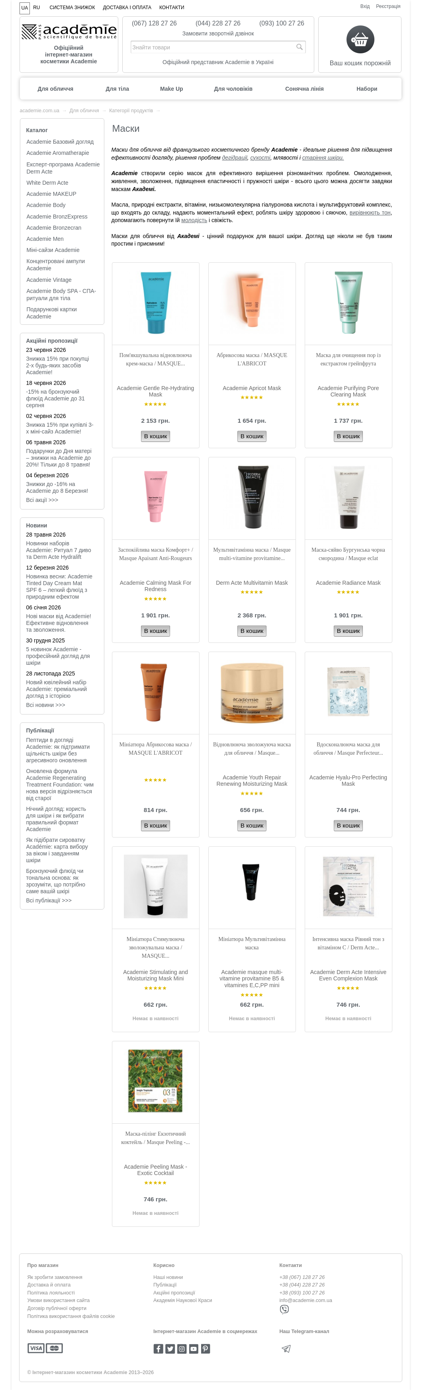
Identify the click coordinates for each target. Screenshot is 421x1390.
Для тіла (117, 89)
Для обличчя (56, 89)
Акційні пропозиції (52, 341)
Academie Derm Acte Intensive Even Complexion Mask (348, 975)
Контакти (171, 7)
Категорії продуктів (131, 110)
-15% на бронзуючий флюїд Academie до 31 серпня (55, 398)
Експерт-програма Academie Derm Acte (63, 168)
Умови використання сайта (58, 1300)
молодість (194, 220)
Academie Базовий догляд (60, 142)
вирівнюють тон (370, 212)
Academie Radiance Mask (348, 583)
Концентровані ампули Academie (56, 264)
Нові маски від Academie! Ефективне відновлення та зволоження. (58, 623)
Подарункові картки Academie (52, 313)
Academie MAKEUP (51, 194)
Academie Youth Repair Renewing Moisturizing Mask (251, 780)
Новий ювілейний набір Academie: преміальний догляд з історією (56, 689)
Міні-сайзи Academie (53, 250)
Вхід (365, 6)
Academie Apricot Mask (252, 388)
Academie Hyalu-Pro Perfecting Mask (348, 780)
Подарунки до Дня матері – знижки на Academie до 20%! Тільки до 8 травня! (59, 458)
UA (25, 8)
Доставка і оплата (127, 7)
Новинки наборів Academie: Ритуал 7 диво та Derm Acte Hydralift (58, 550)
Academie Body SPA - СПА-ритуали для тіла (61, 294)
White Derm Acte (48, 183)
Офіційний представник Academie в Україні (218, 62)
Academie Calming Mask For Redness (156, 586)
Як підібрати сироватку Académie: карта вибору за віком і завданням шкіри (57, 850)
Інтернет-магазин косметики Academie (79, 1372)
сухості (260, 157)
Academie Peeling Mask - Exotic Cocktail (155, 1170)
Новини (36, 525)
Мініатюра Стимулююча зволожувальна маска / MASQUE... (156, 947)
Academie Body (46, 205)
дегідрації (234, 157)
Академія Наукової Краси (182, 1300)
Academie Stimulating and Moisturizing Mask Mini (155, 975)
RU (36, 7)
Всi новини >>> (45, 705)
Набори (366, 89)
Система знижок (72, 7)
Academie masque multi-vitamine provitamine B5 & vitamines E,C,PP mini (251, 979)
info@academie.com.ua (306, 1300)
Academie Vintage (49, 280)
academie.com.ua (39, 110)
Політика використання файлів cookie (71, 1316)
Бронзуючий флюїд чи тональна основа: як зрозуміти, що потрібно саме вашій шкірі (56, 881)
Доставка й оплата (49, 1285)
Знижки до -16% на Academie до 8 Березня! (57, 487)
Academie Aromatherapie (58, 153)
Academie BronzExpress (57, 216)
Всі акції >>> (42, 500)
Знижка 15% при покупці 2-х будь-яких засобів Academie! (57, 365)
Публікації (40, 730)
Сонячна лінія (304, 89)
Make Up (171, 89)
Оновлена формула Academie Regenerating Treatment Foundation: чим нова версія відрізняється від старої (60, 784)
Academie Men (45, 239)
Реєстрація (388, 6)
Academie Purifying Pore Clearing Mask (348, 391)
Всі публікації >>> (49, 900)
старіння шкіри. (323, 157)
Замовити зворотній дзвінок (218, 33)
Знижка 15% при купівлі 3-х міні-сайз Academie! (60, 428)
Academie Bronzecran (54, 228)
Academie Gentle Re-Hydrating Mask (155, 391)
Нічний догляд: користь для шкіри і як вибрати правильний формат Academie (56, 819)
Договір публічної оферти (56, 1308)
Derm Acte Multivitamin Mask (252, 583)
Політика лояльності (51, 1293)
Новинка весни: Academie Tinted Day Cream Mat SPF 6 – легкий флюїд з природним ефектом (59, 586)
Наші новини (168, 1277)
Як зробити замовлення (54, 1277)
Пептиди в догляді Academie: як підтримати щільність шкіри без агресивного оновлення (58, 750)
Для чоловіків (233, 89)
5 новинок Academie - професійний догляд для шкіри (58, 656)
